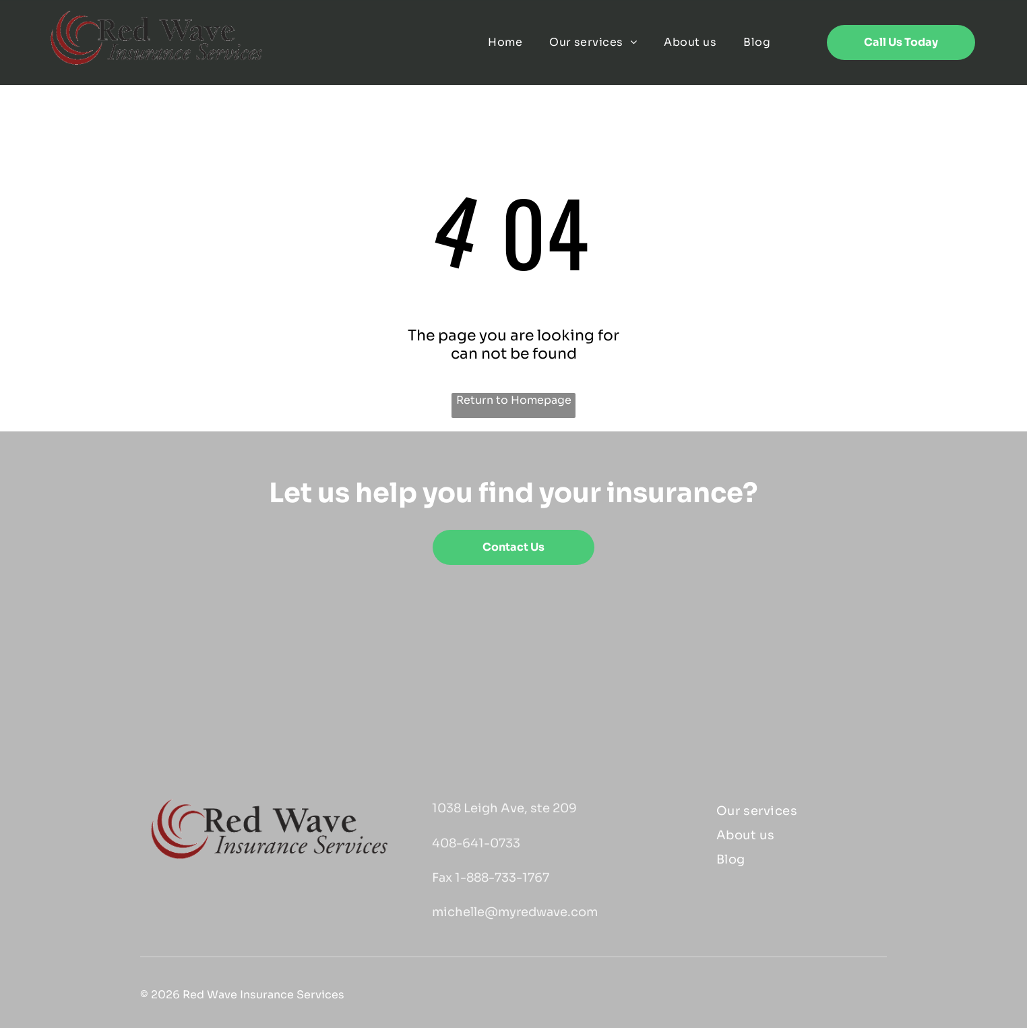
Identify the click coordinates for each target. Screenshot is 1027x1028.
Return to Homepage (513, 400)
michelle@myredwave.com (515, 912)
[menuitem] (505, 42)
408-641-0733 (476, 843)
